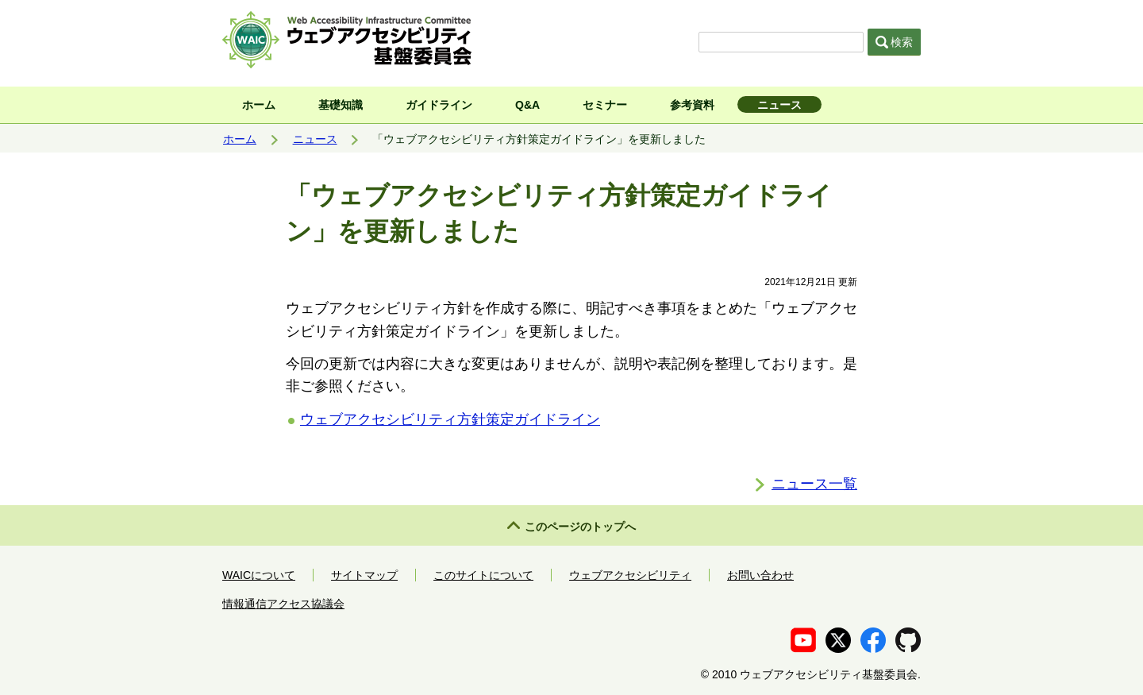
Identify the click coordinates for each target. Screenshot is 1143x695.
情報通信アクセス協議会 (283, 603)
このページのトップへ (580, 526)
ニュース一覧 (814, 484)
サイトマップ (364, 575)
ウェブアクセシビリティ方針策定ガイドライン (450, 419)
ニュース (779, 104)
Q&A (527, 104)
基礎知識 (340, 104)
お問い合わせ (760, 575)
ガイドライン (439, 104)
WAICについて (258, 575)
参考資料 (692, 104)
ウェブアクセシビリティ (630, 575)
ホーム (258, 104)
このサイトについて (483, 575)
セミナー (605, 104)
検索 (895, 42)
